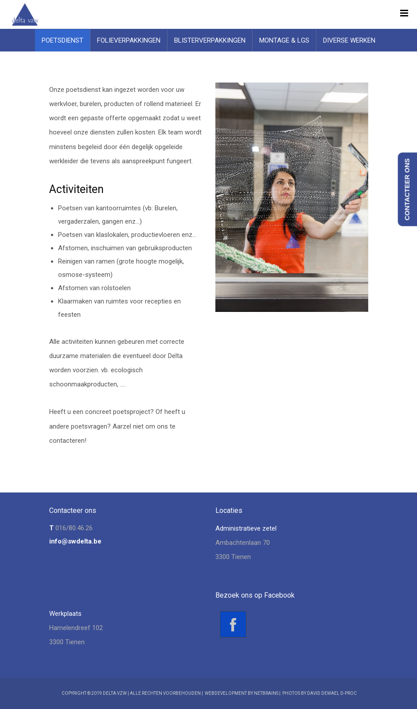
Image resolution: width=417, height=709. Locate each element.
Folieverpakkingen (128, 40)
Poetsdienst (62, 40)
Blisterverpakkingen (210, 40)
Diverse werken (349, 40)
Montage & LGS (284, 40)
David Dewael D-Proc (332, 693)
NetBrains (266, 693)
